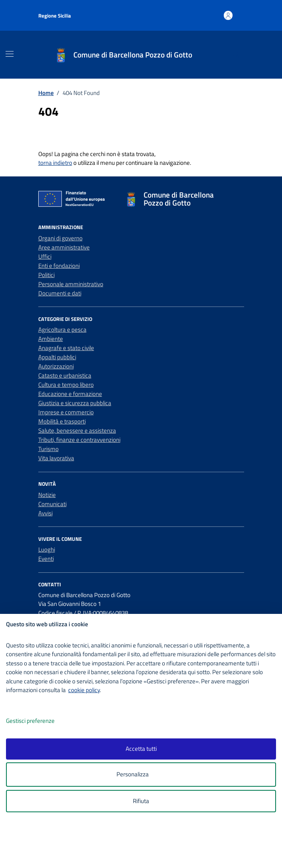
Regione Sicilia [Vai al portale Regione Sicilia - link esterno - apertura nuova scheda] (54, 16)
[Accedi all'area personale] (228, 15)
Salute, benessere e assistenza (77, 430)
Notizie (47, 494)
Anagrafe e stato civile (66, 347)
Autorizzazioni (56, 366)
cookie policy (84, 690)
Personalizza (141, 774)
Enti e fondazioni (59, 265)
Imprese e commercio (66, 412)
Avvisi (45, 513)
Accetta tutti (141, 748)
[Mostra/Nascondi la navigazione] (9, 54)
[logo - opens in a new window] (144, 829)
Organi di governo (60, 238)
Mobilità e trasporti (62, 421)
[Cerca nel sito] (236, 55)
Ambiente (50, 338)
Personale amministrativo (70, 284)
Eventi (46, 558)
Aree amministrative (64, 247)
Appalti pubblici (57, 357)
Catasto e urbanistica (64, 375)
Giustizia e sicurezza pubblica (74, 403)
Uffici (44, 256)
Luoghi (46, 549)
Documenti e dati (59, 293)
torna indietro (55, 162)
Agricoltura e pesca (62, 329)
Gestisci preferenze (38, 721)
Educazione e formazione (70, 393)
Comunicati (52, 504)
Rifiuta (141, 800)
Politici (46, 274)
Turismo (48, 448)
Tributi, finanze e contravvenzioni (79, 439)
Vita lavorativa (56, 458)
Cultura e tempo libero (66, 384)
